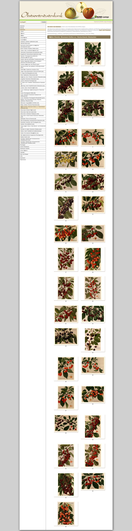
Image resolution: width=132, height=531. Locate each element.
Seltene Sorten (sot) (25, 137)
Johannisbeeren (76, 31)
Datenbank (22, 29)
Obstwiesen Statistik (24, 148)
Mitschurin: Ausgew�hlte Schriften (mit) (30, 103)
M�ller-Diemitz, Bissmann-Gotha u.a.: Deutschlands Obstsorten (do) (33, 107)
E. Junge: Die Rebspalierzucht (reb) (29, 73)
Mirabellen (64, 30)
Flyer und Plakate (24, 154)
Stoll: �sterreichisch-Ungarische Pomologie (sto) (32, 135)
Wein (89, 31)
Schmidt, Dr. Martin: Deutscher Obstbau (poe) (31, 129)
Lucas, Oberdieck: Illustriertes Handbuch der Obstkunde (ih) (31, 95)
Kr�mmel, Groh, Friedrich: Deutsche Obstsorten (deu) (33, 77)
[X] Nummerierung (52, 33)
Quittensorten (85, 29)
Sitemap (22, 27)
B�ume (22, 33)
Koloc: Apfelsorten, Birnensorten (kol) (29, 75)
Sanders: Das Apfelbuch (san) (27, 124)
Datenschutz (23, 159)
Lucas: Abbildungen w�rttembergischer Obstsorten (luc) (32, 90)
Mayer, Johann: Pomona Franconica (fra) (30, 104)
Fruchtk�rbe (24, 39)
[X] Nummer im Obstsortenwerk (76, 33)
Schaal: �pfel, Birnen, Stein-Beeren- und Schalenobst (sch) (33, 127)
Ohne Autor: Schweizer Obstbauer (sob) (30, 113)
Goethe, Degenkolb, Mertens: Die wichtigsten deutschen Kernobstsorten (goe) (31, 62)
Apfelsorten (58, 29)
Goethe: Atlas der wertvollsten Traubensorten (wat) (32, 59)
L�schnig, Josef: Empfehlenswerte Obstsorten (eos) (33, 85)
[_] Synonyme (65, 33)
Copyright (22, 152)
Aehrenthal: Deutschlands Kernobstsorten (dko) (31, 52)
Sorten (22, 31)
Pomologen (22, 145)
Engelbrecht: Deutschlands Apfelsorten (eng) (31, 54)
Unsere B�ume (23, 150)
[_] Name (59, 33)
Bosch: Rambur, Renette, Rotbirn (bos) (29, 48)
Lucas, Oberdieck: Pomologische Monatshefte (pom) (33, 98)
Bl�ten (22, 35)
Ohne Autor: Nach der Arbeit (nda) (28, 112)
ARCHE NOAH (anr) (25, 43)
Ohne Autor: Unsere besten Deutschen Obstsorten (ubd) (32, 116)
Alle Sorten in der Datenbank (54, 26)
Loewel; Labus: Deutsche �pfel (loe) (29, 87)
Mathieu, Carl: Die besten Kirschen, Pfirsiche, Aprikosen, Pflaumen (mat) (31, 100)
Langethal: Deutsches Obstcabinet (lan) (30, 79)
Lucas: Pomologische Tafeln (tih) (28, 93)
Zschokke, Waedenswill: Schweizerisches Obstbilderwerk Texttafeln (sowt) (30, 142)
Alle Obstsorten (51, 29)
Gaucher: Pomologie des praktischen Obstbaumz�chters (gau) (29, 56)
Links (21, 156)
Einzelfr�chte (24, 37)
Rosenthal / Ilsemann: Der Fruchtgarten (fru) (31, 122)
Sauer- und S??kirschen (105, 30)
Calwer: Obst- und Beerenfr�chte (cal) (29, 50)
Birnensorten (78, 29)
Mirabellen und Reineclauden (54, 30)
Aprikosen (103, 29)
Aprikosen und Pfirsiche (94, 29)
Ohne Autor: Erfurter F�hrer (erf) (28, 110)
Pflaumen (90, 30)
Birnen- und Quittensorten (68, 29)
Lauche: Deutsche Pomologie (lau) (28, 80)
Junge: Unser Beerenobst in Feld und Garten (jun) (32, 71)
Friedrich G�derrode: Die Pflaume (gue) (30, 64)
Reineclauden (71, 30)
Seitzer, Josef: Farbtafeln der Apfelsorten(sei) (31, 131)
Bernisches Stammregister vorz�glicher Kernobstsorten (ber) (30, 46)
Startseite (22, 26)
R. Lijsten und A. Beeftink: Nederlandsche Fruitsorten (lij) (33, 83)
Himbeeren (69, 31)
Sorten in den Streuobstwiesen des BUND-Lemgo (73, 26)
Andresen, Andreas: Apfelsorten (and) (29, 41)
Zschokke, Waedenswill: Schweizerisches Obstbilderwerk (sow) (30, 139)
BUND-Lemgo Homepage (106, 21)
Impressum (96, 21)
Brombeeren (57, 31)
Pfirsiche (108, 29)
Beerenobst (50, 31)
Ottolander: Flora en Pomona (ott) (28, 118)
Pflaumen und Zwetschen (81, 30)
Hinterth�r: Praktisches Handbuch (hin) (30, 69)
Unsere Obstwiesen (24, 146)
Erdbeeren (63, 31)
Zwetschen (95, 30)
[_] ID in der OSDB (89, 33)
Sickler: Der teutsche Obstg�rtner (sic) (30, 133)
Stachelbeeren (84, 31)
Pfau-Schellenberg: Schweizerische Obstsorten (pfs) (33, 120)
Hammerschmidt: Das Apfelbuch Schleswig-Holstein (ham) (32, 67)
